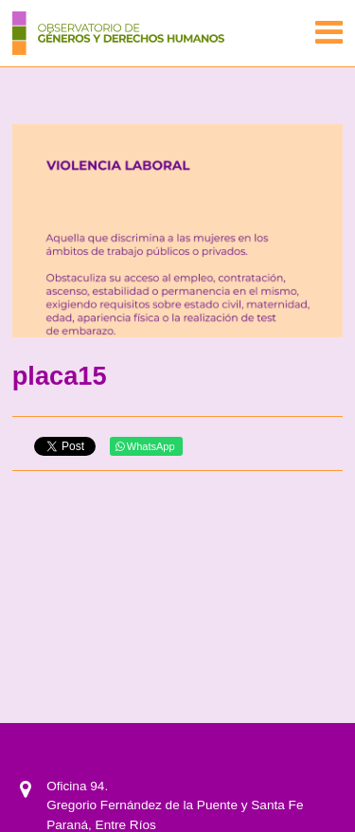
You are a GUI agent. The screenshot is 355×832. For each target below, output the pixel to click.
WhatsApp (145, 446)
